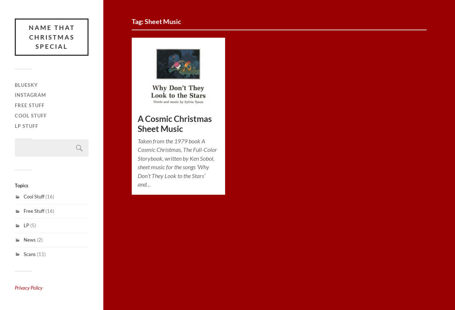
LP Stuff (26, 126)
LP (26, 225)
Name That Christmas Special (52, 37)
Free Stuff (30, 105)
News (30, 240)
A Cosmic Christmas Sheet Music (175, 124)
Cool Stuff (31, 116)
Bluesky (26, 85)
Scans (30, 254)
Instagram (30, 95)
